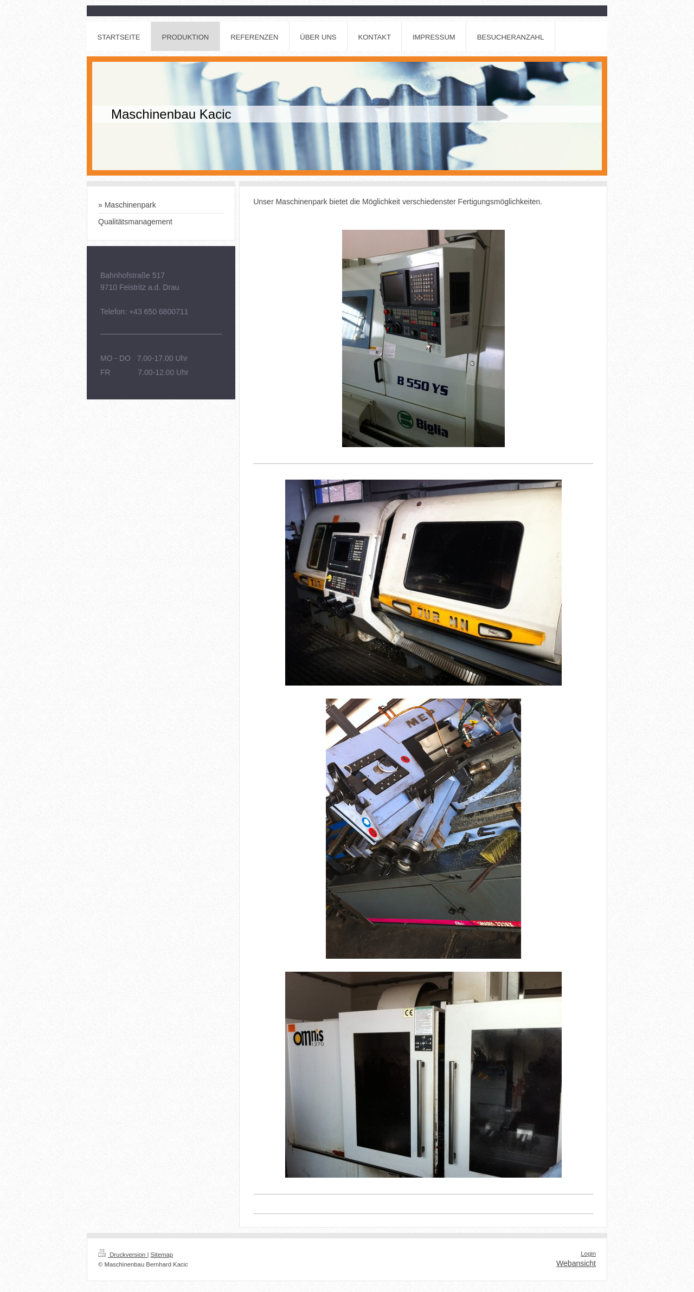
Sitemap (162, 1254)
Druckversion (122, 1254)
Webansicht (576, 1263)
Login (588, 1253)
